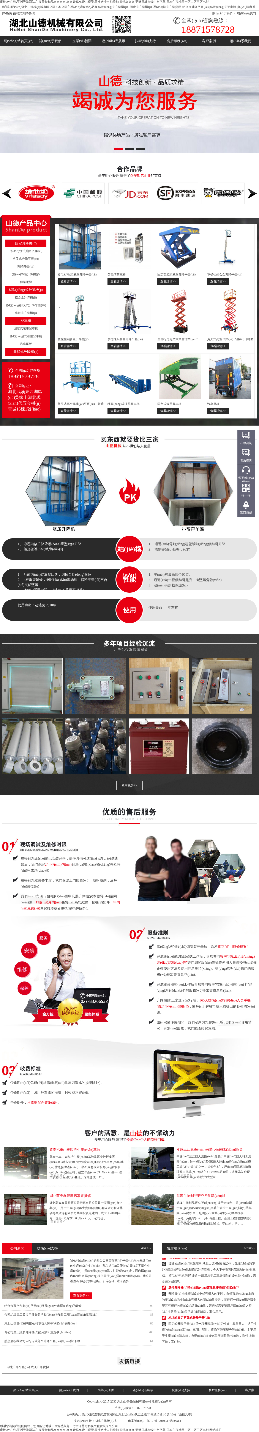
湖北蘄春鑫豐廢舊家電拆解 (70, 1196)
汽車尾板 (26, 344)
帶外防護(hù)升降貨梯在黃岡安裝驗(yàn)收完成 (200, 1258)
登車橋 (26, 321)
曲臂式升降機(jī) (24, 13)
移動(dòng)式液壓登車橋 (26, 336)
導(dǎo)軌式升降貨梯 (167, 7)
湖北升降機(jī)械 (106, 1421)
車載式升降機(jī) (26, 313)
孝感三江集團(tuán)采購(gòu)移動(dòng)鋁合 (210, 1149)
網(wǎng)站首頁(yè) (18, 41)
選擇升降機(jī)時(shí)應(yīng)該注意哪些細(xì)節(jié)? (203, 1288)
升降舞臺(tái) (25, 266)
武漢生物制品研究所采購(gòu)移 (201, 1196)
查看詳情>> (68, 281)
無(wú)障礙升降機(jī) (26, 274)
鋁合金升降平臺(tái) (195, 7)
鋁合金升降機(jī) (26, 297)
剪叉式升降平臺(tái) (26, 258)
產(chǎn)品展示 (113, 41)
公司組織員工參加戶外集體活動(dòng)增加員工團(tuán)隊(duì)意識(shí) (51, 1314)
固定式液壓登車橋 (26, 328)
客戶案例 (209, 41)
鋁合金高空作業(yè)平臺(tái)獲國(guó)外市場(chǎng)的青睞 (43, 1305)
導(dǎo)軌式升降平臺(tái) (26, 251)
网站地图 (215, 1430)
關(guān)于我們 (222, 13)
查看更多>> (129, 785)
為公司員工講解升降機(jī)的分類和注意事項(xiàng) (37, 1332)
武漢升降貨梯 (40, 1367)
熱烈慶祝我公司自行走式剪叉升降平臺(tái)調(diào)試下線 (42, 1341)
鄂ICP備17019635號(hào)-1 (164, 1421)
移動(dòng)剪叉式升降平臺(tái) (26, 305)
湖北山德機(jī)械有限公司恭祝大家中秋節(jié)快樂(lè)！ (41, 1323)
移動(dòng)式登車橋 (223, 7)
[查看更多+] (57, 1175)
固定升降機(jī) (26, 243)
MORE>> (146, 1248)
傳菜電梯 (26, 282)
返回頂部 (246, 512)
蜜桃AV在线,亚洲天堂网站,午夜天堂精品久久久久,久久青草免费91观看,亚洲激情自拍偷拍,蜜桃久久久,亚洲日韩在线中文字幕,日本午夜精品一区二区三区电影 (104, 1)
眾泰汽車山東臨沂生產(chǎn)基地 (74, 1150)
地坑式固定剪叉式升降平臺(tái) (189, 1318)
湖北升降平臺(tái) (18, 1367)
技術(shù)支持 (145, 41)
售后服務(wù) (177, 41)
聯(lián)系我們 (246, 13)
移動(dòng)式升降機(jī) (113, 7)
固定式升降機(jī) (141, 7)
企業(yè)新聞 (82, 41)
